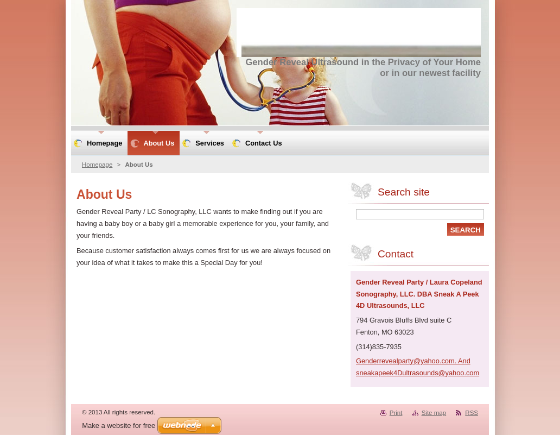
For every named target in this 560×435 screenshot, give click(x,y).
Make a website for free (118, 425)
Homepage (97, 164)
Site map (434, 412)
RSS (471, 412)
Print (396, 412)
